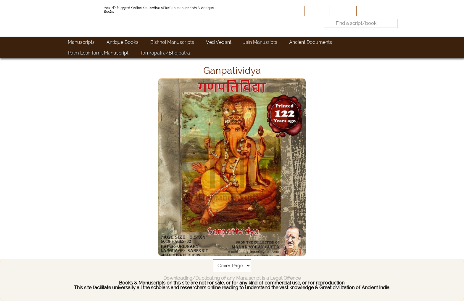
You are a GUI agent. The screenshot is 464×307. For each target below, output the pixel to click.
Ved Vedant (218, 42)
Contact (390, 10)
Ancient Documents (310, 42)
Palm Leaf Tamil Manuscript (98, 53)
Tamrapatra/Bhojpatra (165, 53)
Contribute (342, 10)
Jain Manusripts (260, 42)
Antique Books (122, 42)
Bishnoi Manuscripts (172, 42)
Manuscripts (81, 42)
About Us (316, 10)
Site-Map (368, 10)
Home (294, 10)
